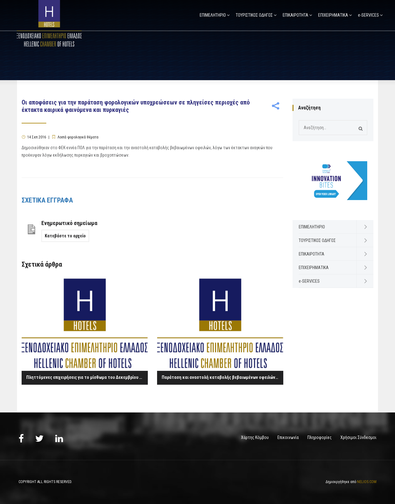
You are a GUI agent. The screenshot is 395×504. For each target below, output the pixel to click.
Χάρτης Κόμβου (255, 437)
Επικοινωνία (288, 437)
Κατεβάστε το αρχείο (65, 235)
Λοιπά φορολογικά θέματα (77, 137)
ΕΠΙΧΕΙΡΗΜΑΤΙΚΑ (333, 15)
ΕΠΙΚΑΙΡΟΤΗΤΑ (295, 15)
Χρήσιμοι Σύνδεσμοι (358, 437)
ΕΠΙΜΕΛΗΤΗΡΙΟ (213, 15)
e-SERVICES (368, 15)
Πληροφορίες (319, 437)
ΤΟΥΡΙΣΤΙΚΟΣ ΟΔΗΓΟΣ (254, 15)
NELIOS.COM (366, 482)
